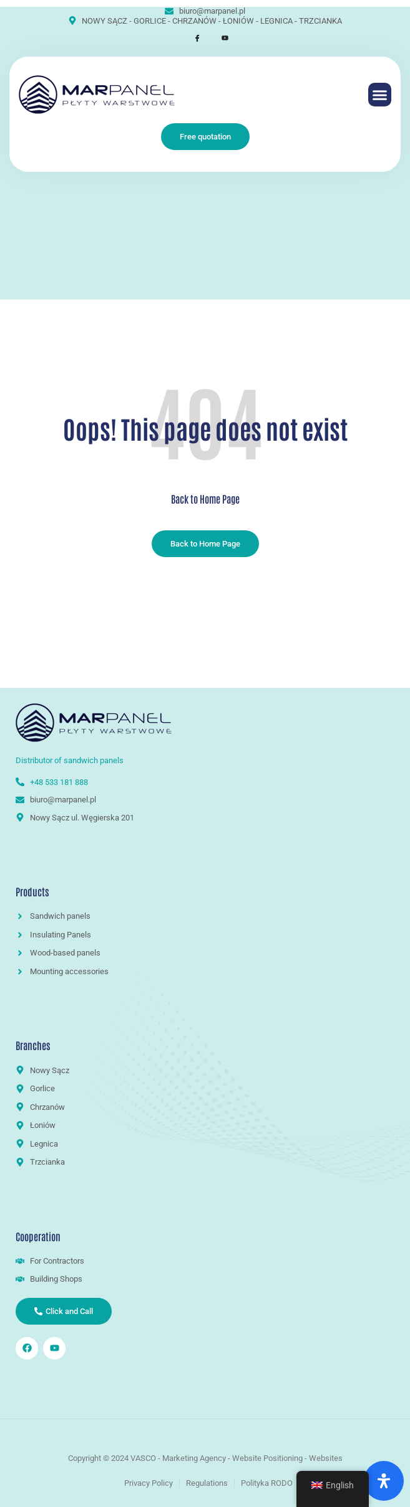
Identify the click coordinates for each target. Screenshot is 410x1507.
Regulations (207, 1483)
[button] (380, 94)
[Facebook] (191, 38)
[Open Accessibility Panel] (384, 1481)
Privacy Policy (148, 1483)
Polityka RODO (267, 1483)
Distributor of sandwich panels (70, 760)
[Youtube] (219, 38)
